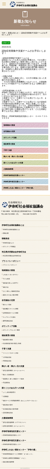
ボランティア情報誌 (9, 246)
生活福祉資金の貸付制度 (10, 409)
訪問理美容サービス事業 (10, 313)
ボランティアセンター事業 (11, 330)
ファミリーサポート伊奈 (10, 353)
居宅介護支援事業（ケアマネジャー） (15, 422)
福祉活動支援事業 (8, 462)
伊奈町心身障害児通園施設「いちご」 (15, 458)
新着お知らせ (13, 33)
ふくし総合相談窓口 (9, 392)
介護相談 (6, 396)
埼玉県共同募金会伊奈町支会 (12, 255)
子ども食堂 (6, 278)
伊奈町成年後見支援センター (12, 444)
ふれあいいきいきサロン (10, 274)
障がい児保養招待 (8, 374)
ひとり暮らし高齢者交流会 (11, 291)
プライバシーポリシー (10, 265)
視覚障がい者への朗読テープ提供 (13, 379)
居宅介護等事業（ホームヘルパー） (14, 370)
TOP (3, 33)
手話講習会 (6, 382)
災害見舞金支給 (8, 412)
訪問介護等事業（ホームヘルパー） (14, 426)
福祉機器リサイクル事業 (10, 308)
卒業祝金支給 (7, 361)
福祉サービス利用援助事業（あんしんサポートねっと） (20, 400)
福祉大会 (6, 287)
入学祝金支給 (7, 357)
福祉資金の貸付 (8, 405)
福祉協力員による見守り (10, 283)
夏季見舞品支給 (8, 321)
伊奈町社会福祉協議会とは (11, 229)
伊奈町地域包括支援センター (12, 435)
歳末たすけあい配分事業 (10, 295)
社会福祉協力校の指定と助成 (12, 343)
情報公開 (6, 233)
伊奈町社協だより (8, 243)
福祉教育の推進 (8, 339)
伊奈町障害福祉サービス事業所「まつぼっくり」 (18, 454)
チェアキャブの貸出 (9, 317)
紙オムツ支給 (7, 304)
